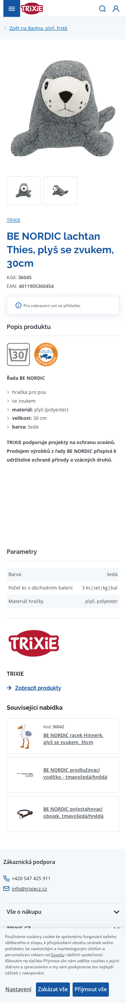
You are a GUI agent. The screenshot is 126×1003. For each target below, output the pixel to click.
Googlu (57, 954)
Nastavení (18, 989)
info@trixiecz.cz (29, 889)
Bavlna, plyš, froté (38, 28)
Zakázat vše (53, 989)
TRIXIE (13, 220)
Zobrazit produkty (34, 688)
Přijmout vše (91, 989)
